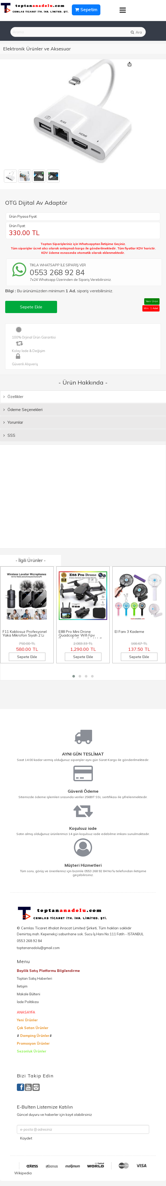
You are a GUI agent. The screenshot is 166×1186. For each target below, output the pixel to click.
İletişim (22, 986)
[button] (74, 676)
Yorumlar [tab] (13, 422)
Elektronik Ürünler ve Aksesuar (37, 49)
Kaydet (26, 1138)
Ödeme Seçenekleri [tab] (23, 409)
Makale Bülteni (28, 994)
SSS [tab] (9, 435)
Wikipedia (23, 1173)
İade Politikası (28, 1002)
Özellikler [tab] (13, 396)
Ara (136, 32)
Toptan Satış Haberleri (34, 978)
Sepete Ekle (31, 306)
